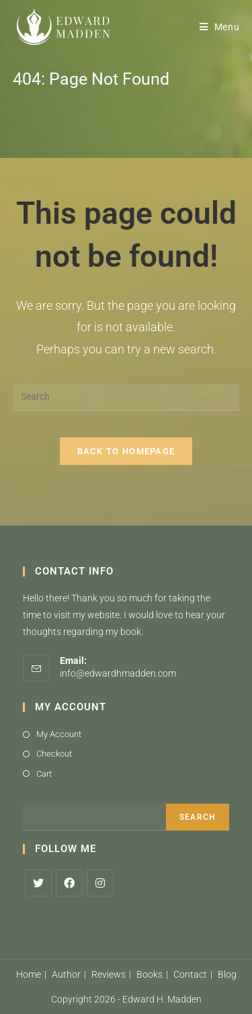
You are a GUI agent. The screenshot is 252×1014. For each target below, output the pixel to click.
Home (28, 974)
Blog (227, 974)
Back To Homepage (126, 451)
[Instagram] (100, 883)
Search (197, 817)
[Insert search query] (126, 397)
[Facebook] (69, 883)
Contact (190, 974)
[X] (38, 883)
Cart (44, 774)
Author (66, 974)
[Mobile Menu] (220, 27)
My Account (58, 734)
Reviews (108, 974)
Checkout (54, 754)
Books (149, 974)
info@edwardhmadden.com (118, 673)
